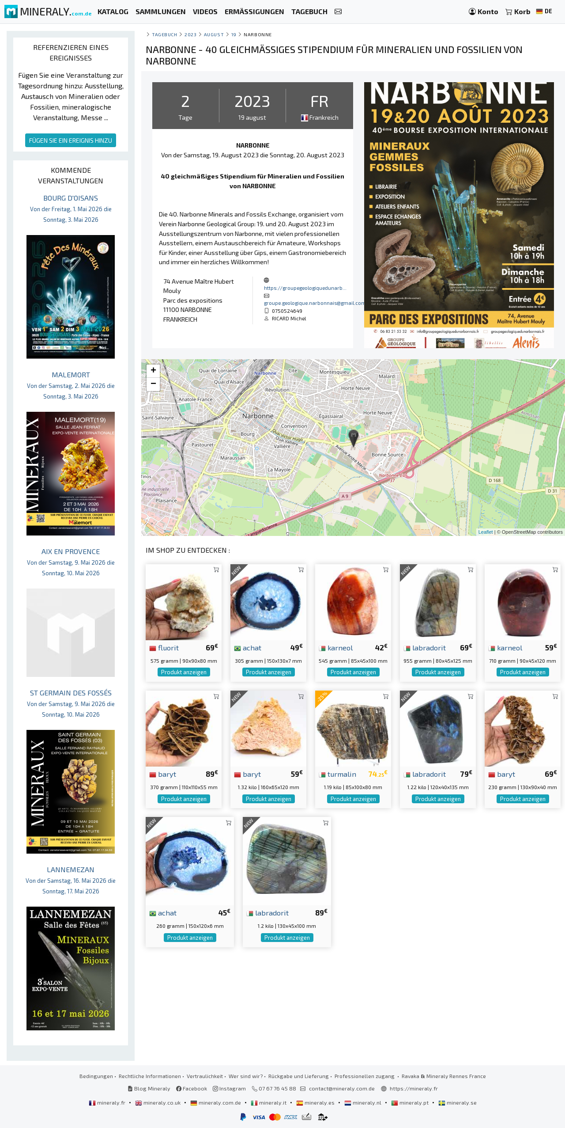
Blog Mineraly (149, 1088)
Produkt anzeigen (184, 672)
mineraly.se (457, 1102)
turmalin (337, 773)
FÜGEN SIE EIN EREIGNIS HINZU (70, 140)
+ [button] (153, 371)
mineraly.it (269, 1102)
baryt (162, 773)
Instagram (229, 1088)
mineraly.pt (410, 1102)
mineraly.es (316, 1102)
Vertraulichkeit (205, 1076)
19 (234, 34)
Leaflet (485, 532)
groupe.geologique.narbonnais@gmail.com (315, 303)
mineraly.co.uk (158, 1102)
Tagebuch (164, 34)
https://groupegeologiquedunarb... (305, 288)
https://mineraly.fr (414, 1088)
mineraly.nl (363, 1102)
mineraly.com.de (216, 1102)
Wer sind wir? (246, 1076)
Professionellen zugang (365, 1076)
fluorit (164, 647)
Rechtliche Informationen (150, 1076)
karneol (336, 647)
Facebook (191, 1088)
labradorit (424, 647)
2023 (190, 34)
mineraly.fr (108, 1102)
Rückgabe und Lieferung (298, 1076)
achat (247, 647)
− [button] (153, 384)
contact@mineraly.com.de (342, 1088)
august (214, 34)
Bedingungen (96, 1076)
